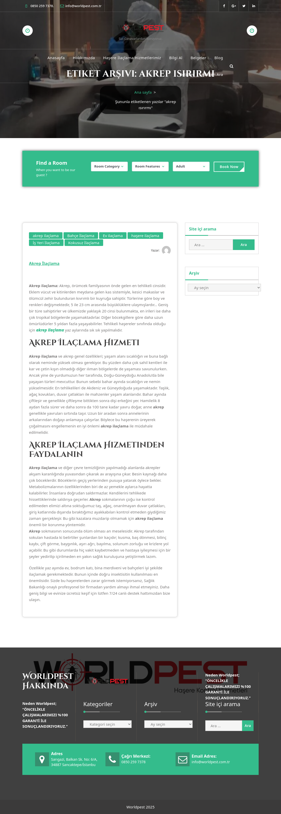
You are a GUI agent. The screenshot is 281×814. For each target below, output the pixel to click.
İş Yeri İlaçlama (46, 242)
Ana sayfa (143, 92)
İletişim (187, 74)
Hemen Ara (212, 74)
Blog (218, 57)
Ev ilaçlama (113, 235)
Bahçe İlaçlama (80, 235)
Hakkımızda (84, 57)
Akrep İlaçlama (44, 263)
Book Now (229, 166)
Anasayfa (56, 57)
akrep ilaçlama (46, 235)
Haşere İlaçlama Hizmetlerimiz (132, 57)
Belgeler (198, 57)
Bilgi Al (175, 57)
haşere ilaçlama (145, 235)
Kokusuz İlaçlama (83, 242)
